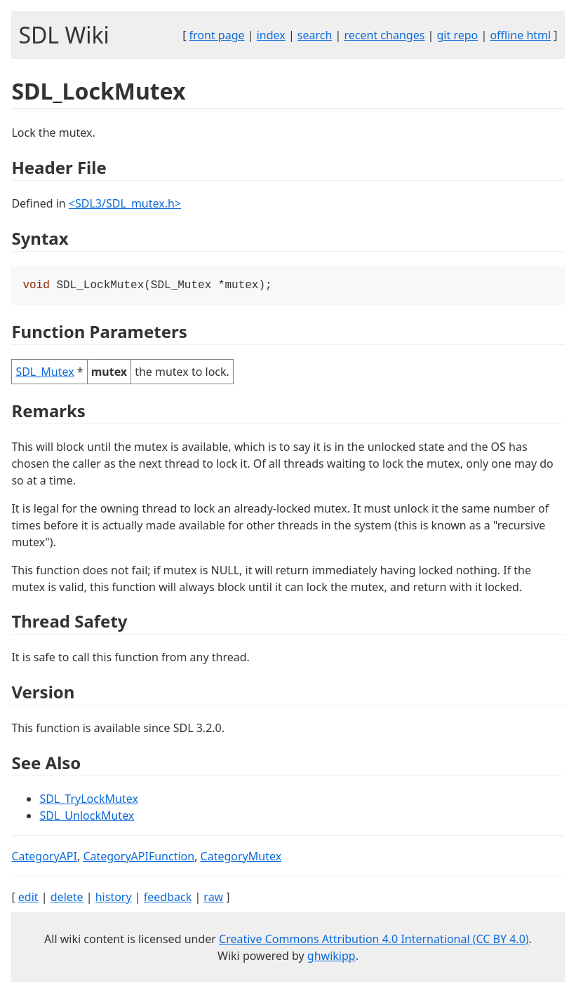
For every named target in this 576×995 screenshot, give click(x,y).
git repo (457, 35)
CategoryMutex (241, 857)
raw (213, 898)
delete (67, 898)
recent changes (384, 35)
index (271, 35)
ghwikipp (331, 957)
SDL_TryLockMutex (88, 800)
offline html (520, 35)
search (315, 35)
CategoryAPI (44, 857)
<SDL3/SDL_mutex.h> (125, 203)
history (113, 898)
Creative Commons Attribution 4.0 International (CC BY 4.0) (374, 940)
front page (217, 35)
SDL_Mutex (44, 373)
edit (28, 898)
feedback (168, 898)
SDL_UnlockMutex (86, 817)
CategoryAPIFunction (138, 857)
